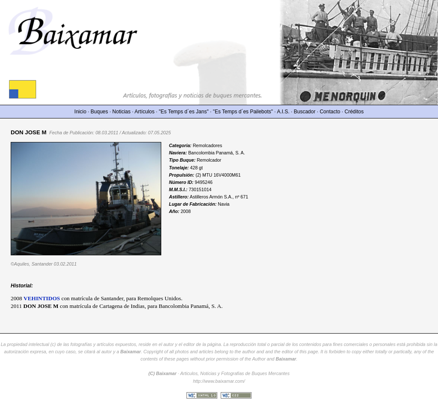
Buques (99, 112)
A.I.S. (283, 112)
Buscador (305, 112)
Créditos (354, 112)
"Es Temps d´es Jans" (183, 112)
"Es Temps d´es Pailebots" (243, 112)
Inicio (80, 112)
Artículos (145, 112)
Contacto (330, 112)
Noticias (121, 112)
